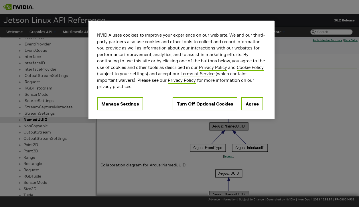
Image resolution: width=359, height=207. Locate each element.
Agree (252, 104)
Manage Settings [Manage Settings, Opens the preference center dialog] (120, 104)
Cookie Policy (250, 67)
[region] (181, 70)
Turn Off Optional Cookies (205, 104)
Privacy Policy (213, 67)
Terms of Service (197, 73)
